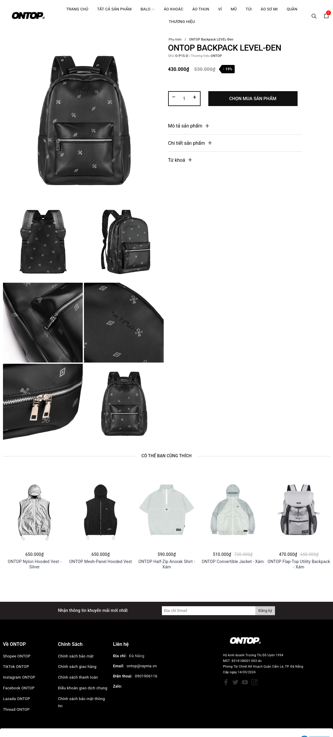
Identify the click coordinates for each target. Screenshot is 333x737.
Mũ (234, 9)
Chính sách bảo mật (76, 656)
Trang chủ (77, 9)
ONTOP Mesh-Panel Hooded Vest (100, 561)
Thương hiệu (182, 21)
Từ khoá (176, 160)
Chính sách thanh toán (78, 677)
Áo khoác (173, 9)
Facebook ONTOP (19, 688)
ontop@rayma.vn (142, 666)
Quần (292, 9)
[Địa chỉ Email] (209, 610)
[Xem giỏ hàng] (326, 15)
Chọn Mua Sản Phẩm (252, 98)
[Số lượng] (184, 98)
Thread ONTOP (16, 709)
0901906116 (146, 676)
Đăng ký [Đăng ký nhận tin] (265, 610)
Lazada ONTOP (16, 698)
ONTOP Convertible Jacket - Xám (233, 561)
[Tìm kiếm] (314, 15)
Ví (220, 9)
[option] (34, 520)
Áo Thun (200, 9)
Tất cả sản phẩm (114, 9)
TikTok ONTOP (16, 666)
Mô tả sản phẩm (185, 126)
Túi (249, 9)
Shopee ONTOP (16, 656)
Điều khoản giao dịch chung (82, 688)
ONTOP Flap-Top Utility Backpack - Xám (299, 564)
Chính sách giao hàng (77, 666)
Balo (147, 9)
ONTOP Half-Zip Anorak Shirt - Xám (166, 564)
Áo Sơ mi (269, 9)
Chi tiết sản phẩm (186, 143)
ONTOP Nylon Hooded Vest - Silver (34, 564)
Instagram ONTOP (19, 677)
